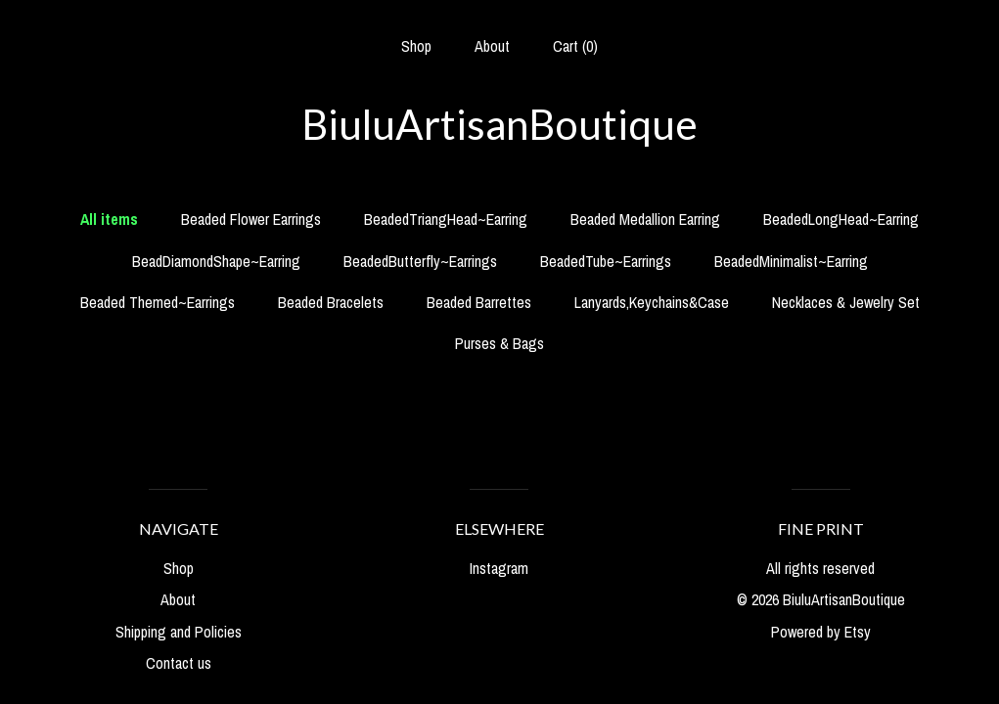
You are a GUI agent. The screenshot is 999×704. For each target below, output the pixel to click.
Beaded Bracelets (331, 302)
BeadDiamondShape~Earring (216, 261)
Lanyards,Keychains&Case (651, 302)
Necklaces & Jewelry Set (846, 302)
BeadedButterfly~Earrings (420, 261)
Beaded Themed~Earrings (157, 302)
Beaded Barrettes (479, 302)
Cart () (575, 46)
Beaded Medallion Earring (645, 219)
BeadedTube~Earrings (605, 261)
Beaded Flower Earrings (251, 219)
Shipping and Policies (178, 631)
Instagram (499, 568)
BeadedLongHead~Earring (841, 219)
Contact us (178, 663)
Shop (416, 46)
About (492, 46)
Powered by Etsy (821, 631)
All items (109, 219)
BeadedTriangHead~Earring (445, 219)
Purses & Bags (499, 343)
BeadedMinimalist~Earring (791, 261)
